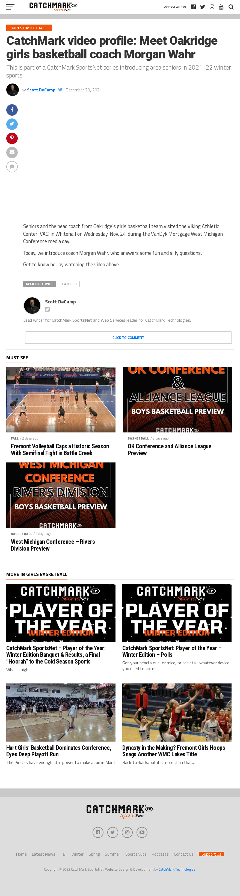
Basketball (138, 438)
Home (21, 854)
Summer (112, 854)
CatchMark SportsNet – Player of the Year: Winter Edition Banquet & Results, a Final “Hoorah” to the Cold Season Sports (56, 654)
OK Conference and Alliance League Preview (169, 449)
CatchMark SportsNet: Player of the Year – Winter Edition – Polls (172, 651)
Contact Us (184, 854)
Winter (78, 854)
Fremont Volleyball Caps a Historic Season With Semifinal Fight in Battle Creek (60, 449)
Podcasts (160, 854)
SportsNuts (136, 854)
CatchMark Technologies (177, 869)
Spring (94, 854)
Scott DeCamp (41, 89)
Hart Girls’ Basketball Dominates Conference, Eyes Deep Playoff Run (58, 751)
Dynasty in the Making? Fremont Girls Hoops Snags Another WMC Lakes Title (173, 751)
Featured (69, 283)
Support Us (211, 854)
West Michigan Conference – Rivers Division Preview (53, 545)
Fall (15, 438)
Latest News (43, 854)
